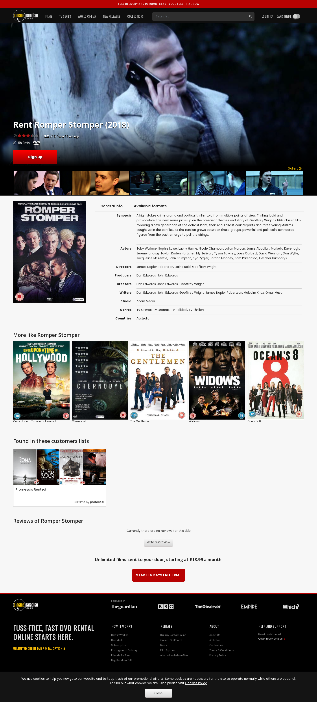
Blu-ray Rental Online (173, 635)
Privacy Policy (217, 655)
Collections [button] (135, 16)
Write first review (158, 542)
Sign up (35, 156)
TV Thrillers (197, 310)
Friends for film (120, 655)
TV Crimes (144, 310)
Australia (142, 318)
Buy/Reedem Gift (121, 660)
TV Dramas (161, 310)
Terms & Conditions (221, 650)
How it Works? (119, 635)
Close (158, 693)
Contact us (216, 645)
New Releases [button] (111, 16)
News (163, 645)
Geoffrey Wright (191, 284)
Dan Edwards (146, 275)
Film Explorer (167, 650)
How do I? (117, 640)
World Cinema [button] (87, 16)
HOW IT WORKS (121, 626)
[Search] (199, 16)
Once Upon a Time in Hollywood (34, 421)
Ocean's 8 (254, 421)
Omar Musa (273, 293)
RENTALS (166, 626)
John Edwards (167, 275)
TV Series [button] (65, 16)
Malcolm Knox (254, 293)
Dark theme (283, 16)
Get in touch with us (270, 638)
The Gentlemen (140, 421)
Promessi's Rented (31, 489)
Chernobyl (79, 421)
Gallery (295, 168)
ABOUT (214, 626)
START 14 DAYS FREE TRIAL (158, 575)
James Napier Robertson (223, 293)
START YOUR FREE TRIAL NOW (158, 4)
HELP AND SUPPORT (272, 626)
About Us (214, 635)
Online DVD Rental (171, 640)
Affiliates (214, 640)
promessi (97, 502)
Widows (194, 421)
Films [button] (48, 16)
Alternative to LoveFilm (174, 655)
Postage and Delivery (124, 650)
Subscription (119, 645)
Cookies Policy (196, 683)
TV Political (179, 310)
